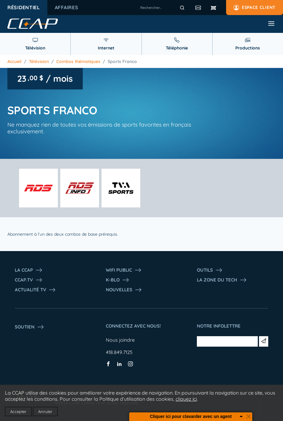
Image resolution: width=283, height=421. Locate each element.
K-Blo (118, 280)
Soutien (29, 327)
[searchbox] (163, 8)
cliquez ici (186, 399)
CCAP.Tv (29, 280)
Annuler (45, 411)
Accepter (18, 411)
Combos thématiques (78, 61)
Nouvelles (124, 289)
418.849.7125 (119, 352)
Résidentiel (23, 7)
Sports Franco (122, 61)
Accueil (14, 61)
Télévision (39, 61)
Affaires (66, 7)
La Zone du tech (222, 280)
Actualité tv (35, 289)
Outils (210, 270)
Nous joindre (120, 340)
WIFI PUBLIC (124, 270)
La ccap (29, 270)
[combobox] (163, 8)
